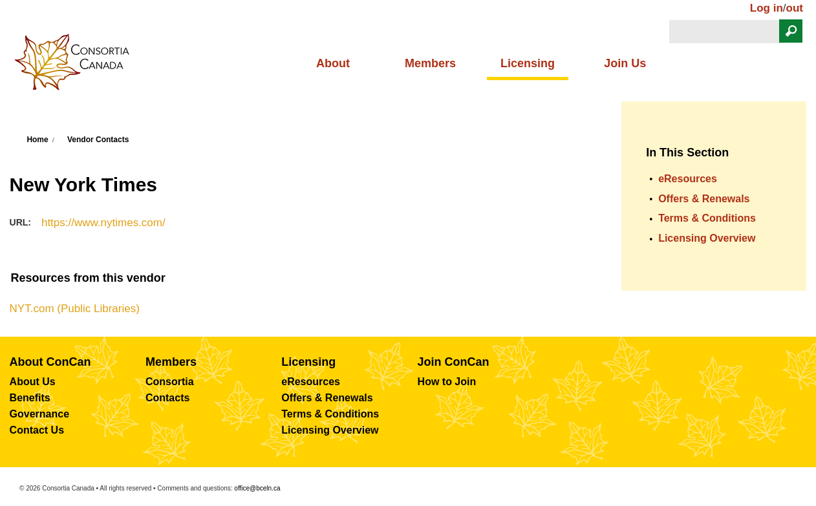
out (794, 8)
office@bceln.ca (257, 488)
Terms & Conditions (707, 218)
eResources (687, 178)
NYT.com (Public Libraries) (75, 308)
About (333, 63)
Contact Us (37, 430)
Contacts (167, 397)
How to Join (447, 381)
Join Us (625, 63)
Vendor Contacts (98, 139)
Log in (766, 8)
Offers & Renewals (703, 198)
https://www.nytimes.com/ (103, 222)
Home (37, 139)
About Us (33, 381)
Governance (39, 413)
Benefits (30, 397)
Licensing (527, 63)
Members (430, 63)
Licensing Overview (706, 238)
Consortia (169, 381)
